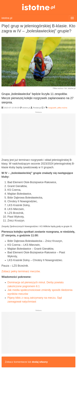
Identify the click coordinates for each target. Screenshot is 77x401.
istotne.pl (38, 7)
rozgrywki (52, 108)
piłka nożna (62, 108)
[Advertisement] (38, 136)
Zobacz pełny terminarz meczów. (20, 271)
